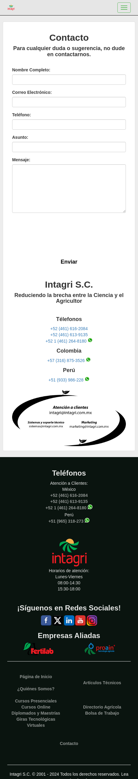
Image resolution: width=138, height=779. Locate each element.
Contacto (69, 743)
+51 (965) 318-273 (66, 521)
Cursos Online (35, 707)
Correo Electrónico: (32, 92)
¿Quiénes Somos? (36, 688)
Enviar (69, 262)
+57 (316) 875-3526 (66, 360)
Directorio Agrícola (102, 707)
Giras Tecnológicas (35, 719)
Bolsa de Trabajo (102, 713)
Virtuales (36, 725)
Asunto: (20, 137)
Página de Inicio (36, 676)
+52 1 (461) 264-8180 (65, 341)
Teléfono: (21, 114)
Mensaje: (21, 159)
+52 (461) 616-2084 (69, 328)
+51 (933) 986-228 (66, 379)
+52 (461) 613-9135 (69, 334)
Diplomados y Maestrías (36, 713)
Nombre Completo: (31, 69)
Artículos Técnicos (102, 682)
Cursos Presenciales (36, 701)
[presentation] (66, 234)
